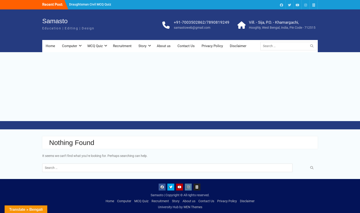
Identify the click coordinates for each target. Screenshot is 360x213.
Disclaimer (238, 46)
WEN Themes (192, 207)
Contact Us (186, 46)
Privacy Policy (212, 46)
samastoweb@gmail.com (192, 27)
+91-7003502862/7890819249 (201, 22)
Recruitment (122, 46)
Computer (69, 46)
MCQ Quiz (95, 46)
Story (142, 46)
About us (164, 46)
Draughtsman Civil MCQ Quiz (90, 4)
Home (50, 46)
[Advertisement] (180, 86)
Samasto (55, 21)
